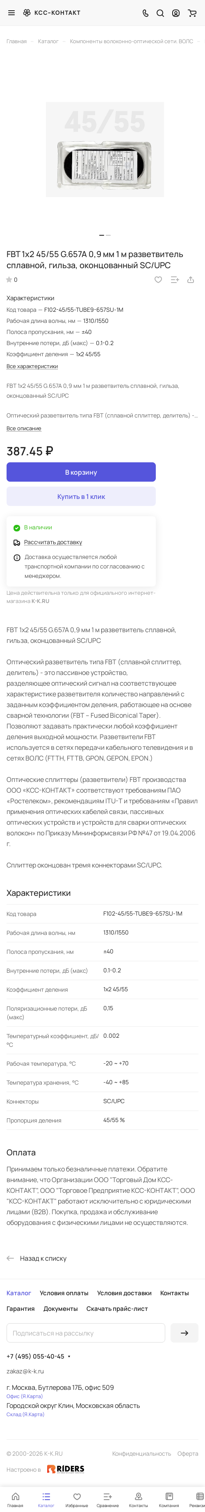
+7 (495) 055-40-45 (35, 1356)
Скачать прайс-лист (117, 1308)
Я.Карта (32, 1396)
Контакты (174, 1293)
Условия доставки (124, 1293)
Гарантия (21, 1308)
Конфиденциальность (141, 1453)
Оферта (188, 1453)
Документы (60, 1308)
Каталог (19, 1293)
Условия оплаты (64, 1293)
